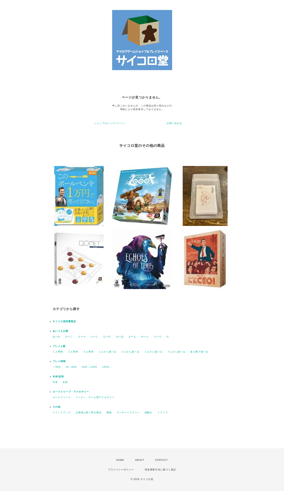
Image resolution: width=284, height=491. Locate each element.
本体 (55, 382)
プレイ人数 (59, 346)
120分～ (107, 367)
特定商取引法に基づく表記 (160, 469)
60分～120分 (89, 367)
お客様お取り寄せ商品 (89, 412)
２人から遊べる (130, 351)
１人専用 (58, 351)
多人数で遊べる (199, 351)
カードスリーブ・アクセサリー (71, 391)
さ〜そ (82, 336)
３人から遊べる (153, 351)
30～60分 (71, 367)
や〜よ (145, 336)
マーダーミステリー (128, 412)
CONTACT (161, 460)
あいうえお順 (60, 331)
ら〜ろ (158, 336)
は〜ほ (120, 336)
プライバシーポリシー (121, 469)
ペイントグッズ (62, 412)
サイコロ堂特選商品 (64, 321)
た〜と (94, 336)
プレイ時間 (59, 361)
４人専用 (88, 351)
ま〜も (132, 336)
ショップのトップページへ (109, 123)
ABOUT (139, 460)
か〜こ (69, 336)
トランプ (162, 412)
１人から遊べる (107, 351)
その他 (56, 407)
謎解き (148, 412)
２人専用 (73, 351)
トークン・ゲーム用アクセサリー (95, 397)
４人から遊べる (176, 351)
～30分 (57, 367)
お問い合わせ (174, 123)
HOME (120, 460)
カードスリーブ (62, 397)
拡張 (65, 382)
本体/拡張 (58, 376)
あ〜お (56, 336)
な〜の (107, 336)
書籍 (109, 412)
